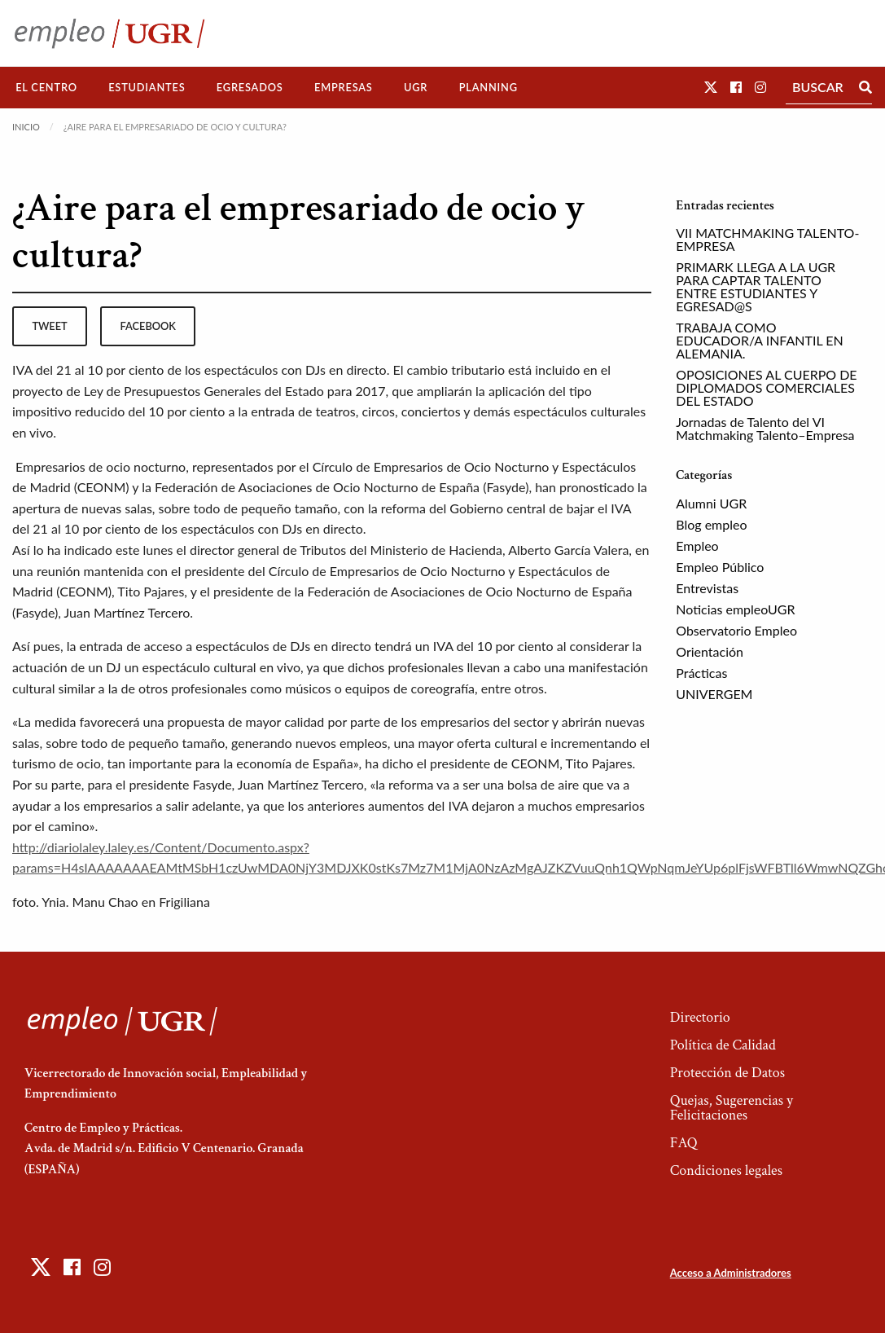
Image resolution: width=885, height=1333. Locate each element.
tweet (49, 325)
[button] (711, 87)
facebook (148, 325)
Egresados (250, 87)
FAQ (684, 1142)
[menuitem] (46, 87)
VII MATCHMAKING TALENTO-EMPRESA (767, 239)
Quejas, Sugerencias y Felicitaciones (731, 1107)
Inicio (26, 126)
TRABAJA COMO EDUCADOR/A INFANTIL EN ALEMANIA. (759, 340)
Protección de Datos (727, 1072)
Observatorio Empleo (736, 630)
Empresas (343, 87)
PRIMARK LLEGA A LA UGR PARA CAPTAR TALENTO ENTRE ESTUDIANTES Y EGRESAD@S (755, 286)
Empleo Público (720, 566)
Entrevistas (707, 588)
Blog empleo (711, 524)
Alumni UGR (711, 503)
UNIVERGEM (714, 694)
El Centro (46, 87)
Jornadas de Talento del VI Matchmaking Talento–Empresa (765, 428)
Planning (488, 87)
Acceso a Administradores (730, 1272)
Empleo (697, 545)
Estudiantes (146, 87)
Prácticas (701, 672)
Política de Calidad (723, 1045)
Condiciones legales (726, 1170)
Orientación (709, 651)
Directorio (700, 1017)
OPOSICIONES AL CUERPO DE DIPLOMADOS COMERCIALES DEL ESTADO (766, 387)
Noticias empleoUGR (735, 609)
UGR (415, 87)
